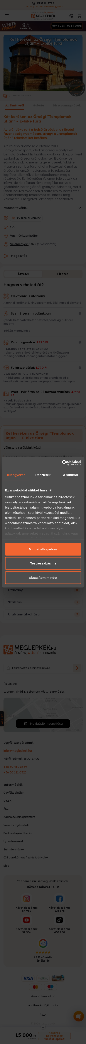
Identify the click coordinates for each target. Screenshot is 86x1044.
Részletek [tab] (43, 474)
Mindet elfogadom (43, 549)
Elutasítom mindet (43, 577)
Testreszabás (43, 563)
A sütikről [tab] (70, 474)
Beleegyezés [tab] (15, 474)
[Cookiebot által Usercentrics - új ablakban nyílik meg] (62, 463)
